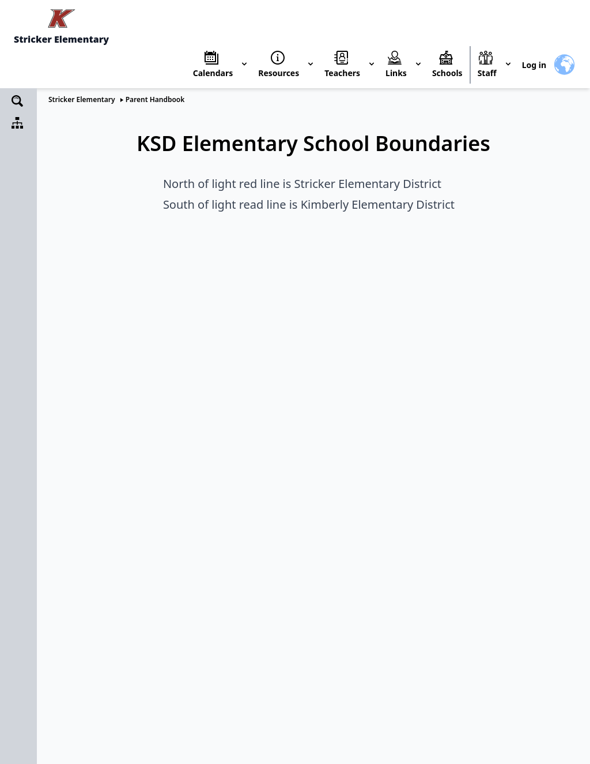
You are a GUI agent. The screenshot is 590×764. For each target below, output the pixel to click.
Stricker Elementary (81, 99)
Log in (534, 64)
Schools (447, 72)
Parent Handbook (155, 99)
